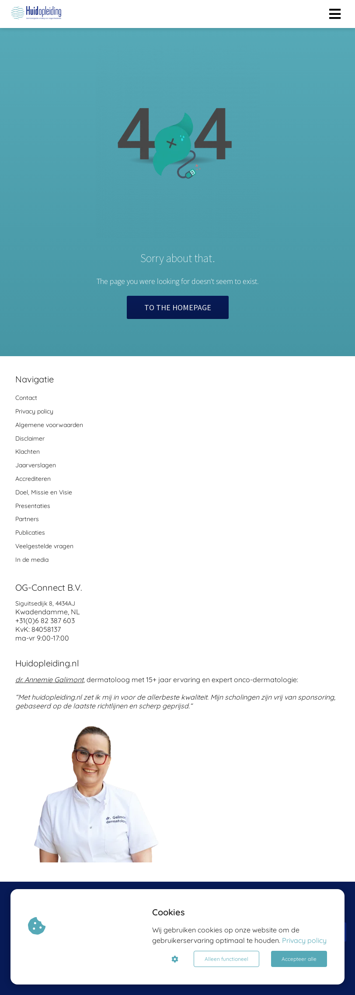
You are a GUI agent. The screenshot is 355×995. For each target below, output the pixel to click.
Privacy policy (304, 940)
